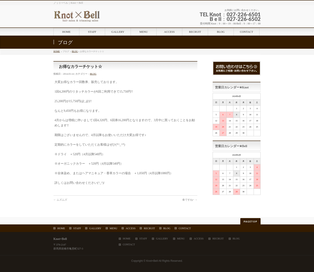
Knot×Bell (152, 260)
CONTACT (185, 228)
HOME (56, 51)
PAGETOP (250, 221)
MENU (113, 228)
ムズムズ (60, 199)
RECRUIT (149, 228)
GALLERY (95, 228)
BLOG (75, 51)
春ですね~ (190, 199)
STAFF (77, 228)
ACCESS (130, 228)
